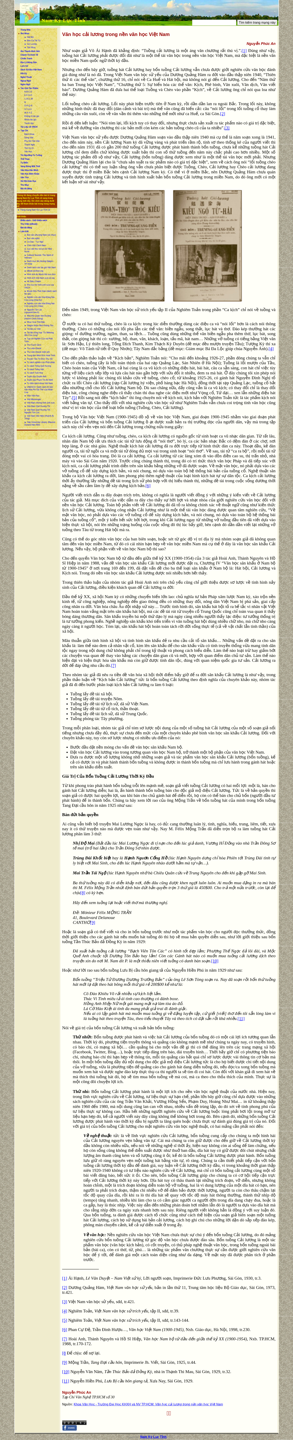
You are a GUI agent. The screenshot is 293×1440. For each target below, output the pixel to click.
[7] (113, 665)
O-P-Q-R (28, 106)
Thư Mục (25, 185)
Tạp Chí (24, 130)
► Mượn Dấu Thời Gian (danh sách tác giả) (40, 292)
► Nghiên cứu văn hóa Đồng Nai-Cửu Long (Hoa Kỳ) (39, 298)
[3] (227, 127)
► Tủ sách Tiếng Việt (34, 369)
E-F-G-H (28, 95)
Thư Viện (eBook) (29, 224)
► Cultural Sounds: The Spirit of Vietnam (38, 256)
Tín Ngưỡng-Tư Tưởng (31, 155)
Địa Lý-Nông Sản (29, 62)
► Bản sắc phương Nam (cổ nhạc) (40, 235)
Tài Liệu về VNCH (29, 127)
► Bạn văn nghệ (32, 238)
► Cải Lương (30, 44)
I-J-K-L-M (28, 99)
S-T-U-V (28, 109)
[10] (214, 960)
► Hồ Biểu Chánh (32, 281)
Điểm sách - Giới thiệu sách (34, 220)
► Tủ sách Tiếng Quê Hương (37, 366)
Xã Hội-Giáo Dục (28, 181)
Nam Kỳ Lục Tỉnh (64, 20)
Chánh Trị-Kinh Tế (29, 55)
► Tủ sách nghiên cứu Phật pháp (39, 362)
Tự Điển (24, 163)
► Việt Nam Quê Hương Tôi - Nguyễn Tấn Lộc (37, 411)
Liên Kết (25, 231)
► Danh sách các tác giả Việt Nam (40, 267)
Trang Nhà (26, 30)
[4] (271, 348)
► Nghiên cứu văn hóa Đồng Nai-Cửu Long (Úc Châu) (39, 304)
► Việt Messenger (32, 399)
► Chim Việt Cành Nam (35, 245)
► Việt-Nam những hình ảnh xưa (39, 403)
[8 (64, 1353)
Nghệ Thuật (26, 77)
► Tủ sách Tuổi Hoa (33, 373)
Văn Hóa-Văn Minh (29, 170)
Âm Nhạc (25, 33)
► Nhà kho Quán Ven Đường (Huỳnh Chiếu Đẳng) (37, 317)
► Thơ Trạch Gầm (32, 345)
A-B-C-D (28, 92)
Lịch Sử (24, 66)
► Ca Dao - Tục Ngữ (34, 242)
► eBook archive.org (33, 271)
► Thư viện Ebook (32, 348)
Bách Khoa (29, 134)
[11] (241, 1018)
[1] (244, 50)
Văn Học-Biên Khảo (30, 174)
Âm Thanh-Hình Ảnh (30, 51)
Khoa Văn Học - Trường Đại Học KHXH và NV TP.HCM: (148, 1404)
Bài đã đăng (26, 188)
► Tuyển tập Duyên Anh (35, 376)
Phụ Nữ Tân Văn (32, 141)
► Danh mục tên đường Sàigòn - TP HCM (39, 262)
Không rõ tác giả (31, 116)
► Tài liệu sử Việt (32, 329)
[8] (82, 892)
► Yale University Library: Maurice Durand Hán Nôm (39, 423)
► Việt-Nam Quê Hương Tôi (37, 406)
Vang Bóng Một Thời (30, 166)
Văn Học (28, 151)
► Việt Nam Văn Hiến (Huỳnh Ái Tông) (39, 417)
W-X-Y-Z (28, 113)
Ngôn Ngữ (26, 84)
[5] (74, 397)
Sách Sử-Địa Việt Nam (31, 70)
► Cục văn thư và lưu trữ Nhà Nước (38, 250)
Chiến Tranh (26, 58)
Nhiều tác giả (30, 120)
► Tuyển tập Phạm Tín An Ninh (38, 380)
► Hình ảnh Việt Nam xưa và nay (39, 278)
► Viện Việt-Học (32, 396)
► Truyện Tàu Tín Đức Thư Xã (38, 359)
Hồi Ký (24, 73)
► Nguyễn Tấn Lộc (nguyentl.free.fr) (33, 311)
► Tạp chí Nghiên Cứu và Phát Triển (38, 340)
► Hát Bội (29, 37)
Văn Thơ (24, 177)
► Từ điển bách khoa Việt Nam (38, 383)
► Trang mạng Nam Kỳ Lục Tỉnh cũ (34, 210)
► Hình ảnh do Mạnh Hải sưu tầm (40, 274)
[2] (222, 113)
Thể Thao (25, 159)
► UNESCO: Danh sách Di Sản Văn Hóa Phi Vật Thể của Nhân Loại (38, 390)
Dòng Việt (28, 138)
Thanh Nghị (29, 145)
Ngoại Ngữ (26, 81)
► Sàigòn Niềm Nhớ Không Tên (38, 325)
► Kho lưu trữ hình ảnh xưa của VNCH (39, 286)
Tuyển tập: (29, 123)
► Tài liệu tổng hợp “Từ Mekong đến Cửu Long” (39, 333)
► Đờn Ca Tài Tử (32, 40)
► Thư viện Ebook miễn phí (37, 352)
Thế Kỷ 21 (29, 148)
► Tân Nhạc (30, 47)
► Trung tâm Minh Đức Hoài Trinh (39, 355)
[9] (92, 922)
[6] (148, 485)
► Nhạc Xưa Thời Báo (34, 322)
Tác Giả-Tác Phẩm (29, 88)
